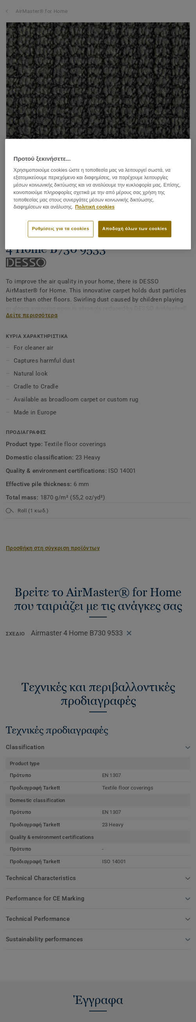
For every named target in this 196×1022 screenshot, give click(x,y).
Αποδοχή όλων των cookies (134, 228)
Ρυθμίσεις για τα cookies (60, 228)
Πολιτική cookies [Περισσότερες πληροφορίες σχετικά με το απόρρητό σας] (95, 207)
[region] (98, 194)
